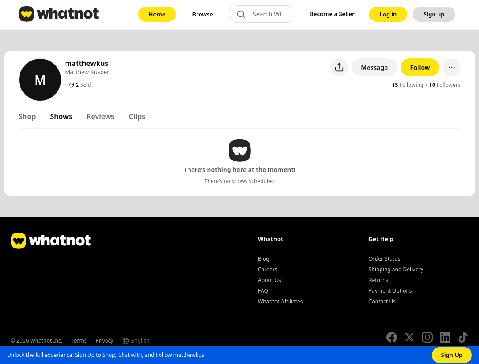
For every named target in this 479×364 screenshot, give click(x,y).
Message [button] (374, 67)
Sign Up (452, 355)
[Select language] (153, 340)
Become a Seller (332, 14)
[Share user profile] (339, 67)
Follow (420, 67)
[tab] (27, 118)
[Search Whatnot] (270, 14)
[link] (157, 14)
